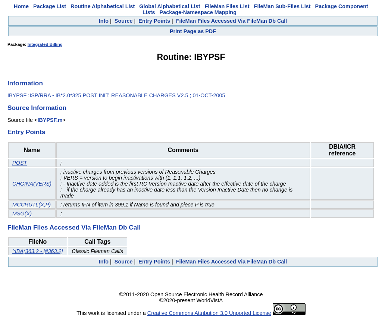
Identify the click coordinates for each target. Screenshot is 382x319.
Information (25, 83)
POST (19, 163)
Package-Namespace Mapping (198, 12)
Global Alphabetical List (169, 6)
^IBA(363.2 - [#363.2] (37, 251)
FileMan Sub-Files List (282, 6)
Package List (49, 6)
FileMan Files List (227, 6)
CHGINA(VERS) (31, 184)
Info (104, 21)
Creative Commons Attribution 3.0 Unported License (209, 313)
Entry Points (154, 21)
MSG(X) (22, 214)
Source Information (36, 107)
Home (21, 6)
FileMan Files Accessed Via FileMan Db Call (231, 21)
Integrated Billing (45, 44)
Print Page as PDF (193, 31)
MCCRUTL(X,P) (31, 205)
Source (124, 21)
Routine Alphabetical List (103, 6)
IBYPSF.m (49, 120)
